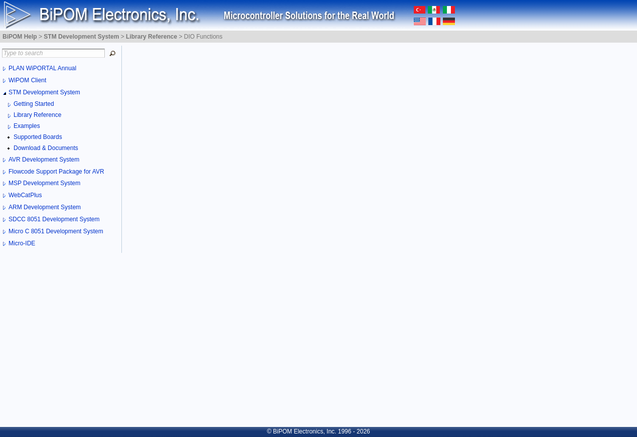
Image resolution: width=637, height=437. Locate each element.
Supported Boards (38, 136)
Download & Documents (46, 148)
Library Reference (37, 114)
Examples (27, 125)
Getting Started (34, 103)
